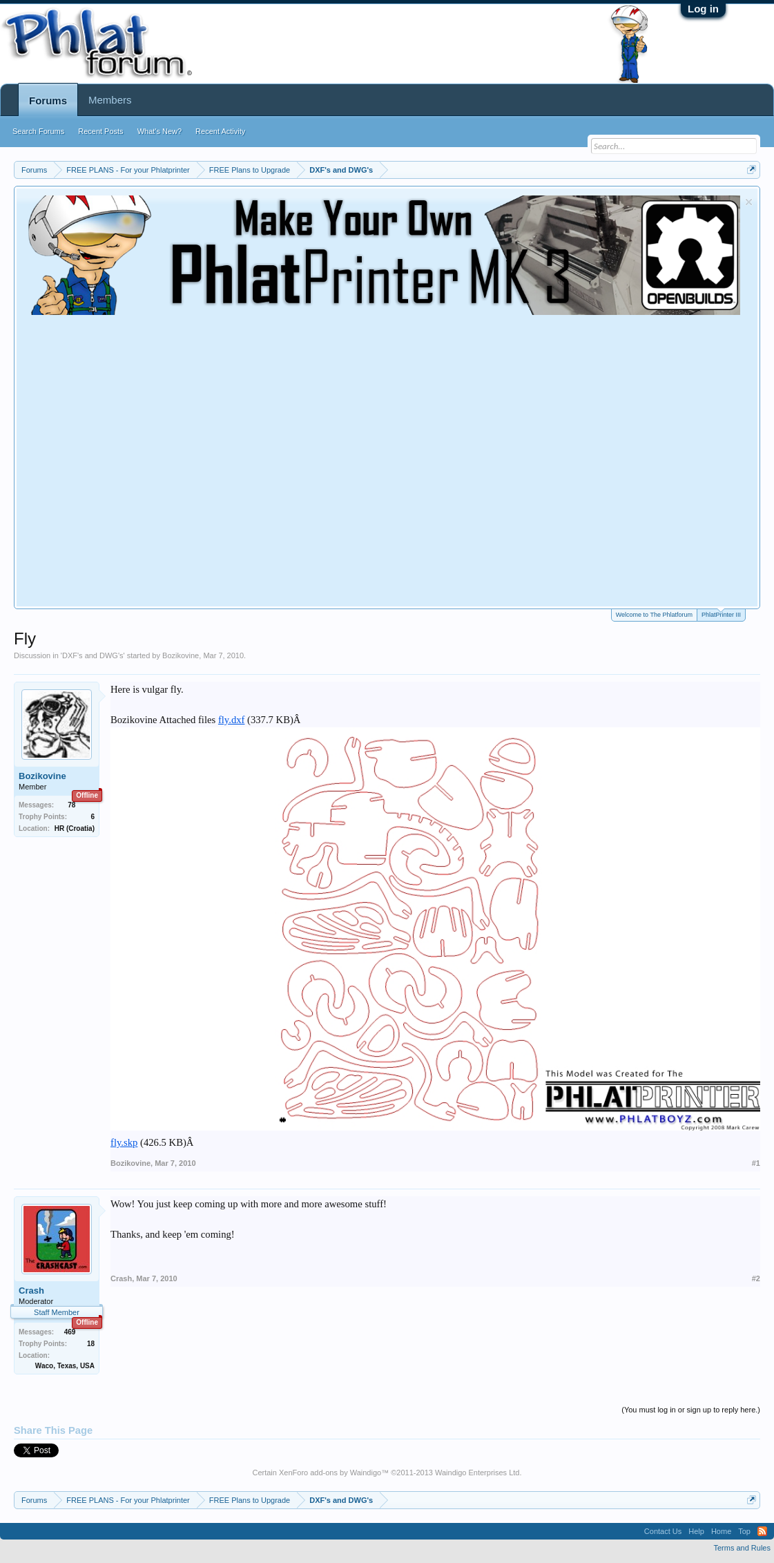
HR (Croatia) (75, 828)
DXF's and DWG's (93, 655)
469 (70, 1332)
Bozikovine (180, 655)
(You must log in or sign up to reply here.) (690, 1410)
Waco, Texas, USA (65, 1366)
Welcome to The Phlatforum (654, 614)
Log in (703, 9)
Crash (31, 1290)
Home (721, 1531)
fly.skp (123, 1142)
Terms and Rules (742, 1548)
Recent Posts (100, 131)
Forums (48, 100)
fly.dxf (231, 719)
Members (110, 100)
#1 (756, 1163)
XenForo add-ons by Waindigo (330, 1472)
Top (744, 1531)
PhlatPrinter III (721, 613)
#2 (756, 1278)
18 (91, 1344)
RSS (762, 1531)
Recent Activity (220, 131)
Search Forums (38, 131)
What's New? (159, 131)
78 (71, 805)
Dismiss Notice (749, 202)
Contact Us (662, 1531)
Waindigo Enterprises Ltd (477, 1472)
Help (696, 1531)
